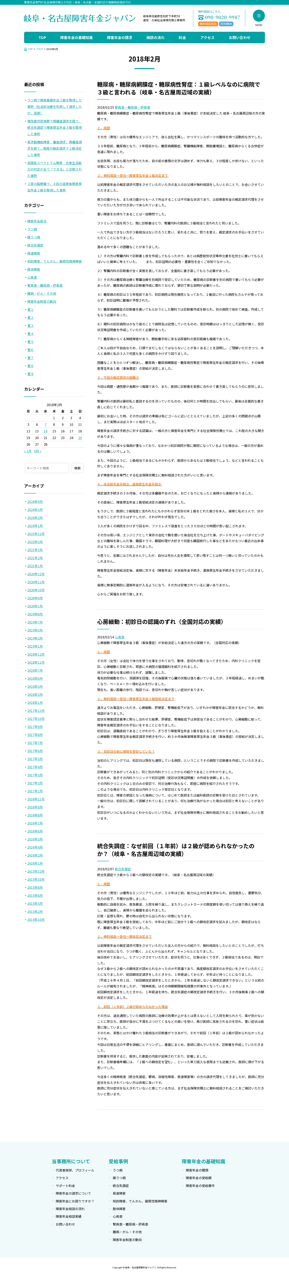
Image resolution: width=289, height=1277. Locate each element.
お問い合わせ (239, 37)
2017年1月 (35, 791)
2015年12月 (36, 871)
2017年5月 (35, 758)
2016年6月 (35, 831)
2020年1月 (35, 606)
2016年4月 (35, 847)
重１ (30, 309)
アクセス (207, 37)
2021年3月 (35, 549)
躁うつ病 (33, 237)
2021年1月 (35, 565)
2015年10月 (36, 879)
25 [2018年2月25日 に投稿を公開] (80, 437)
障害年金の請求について (73, 1193)
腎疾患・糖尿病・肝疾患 (132, 107)
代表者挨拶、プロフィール (75, 1170)
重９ (30, 373)
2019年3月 (35, 630)
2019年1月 (35, 646)
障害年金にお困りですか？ (75, 1201)
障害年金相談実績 (68, 1216)
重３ (30, 325)
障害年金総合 (37, 221)
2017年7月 (35, 742)
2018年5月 (35, 686)
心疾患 (119, 637)
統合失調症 (123, 868)
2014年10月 (36, 919)
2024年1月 (35, 525)
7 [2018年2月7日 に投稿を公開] (46, 424)
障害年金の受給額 (199, 1178)
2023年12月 (36, 533)
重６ (30, 349)
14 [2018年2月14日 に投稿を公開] (45, 431)
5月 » (37, 451)
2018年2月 (35, 694)
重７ (30, 357)
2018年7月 (35, 670)
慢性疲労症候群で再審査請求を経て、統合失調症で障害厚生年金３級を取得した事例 (54, 127)
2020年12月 (36, 573)
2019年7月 (35, 622)
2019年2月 (35, 638)
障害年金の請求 (119, 37)
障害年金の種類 (197, 1170)
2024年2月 (35, 517)
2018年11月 (36, 662)
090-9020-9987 (222, 17)
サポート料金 (65, 1185)
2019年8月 (35, 614)
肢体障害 (33, 269)
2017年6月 (35, 750)
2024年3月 (35, 509)
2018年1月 (35, 702)
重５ (30, 341)
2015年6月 (35, 895)
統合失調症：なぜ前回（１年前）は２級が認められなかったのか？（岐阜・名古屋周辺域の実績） (175, 850)
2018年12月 (36, 654)
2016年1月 (35, 863)
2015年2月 (35, 911)
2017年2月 (35, 782)
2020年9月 (35, 598)
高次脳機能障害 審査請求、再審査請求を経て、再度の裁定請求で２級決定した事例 (54, 148)
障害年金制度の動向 (41, 301)
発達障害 (33, 253)
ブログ (39, 49)
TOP (42, 37)
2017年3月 (35, 774)
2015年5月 (35, 903)
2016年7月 (35, 823)
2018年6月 (35, 678)
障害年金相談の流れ (70, 1208)
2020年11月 (36, 582)
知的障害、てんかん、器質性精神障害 (54, 261)
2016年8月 (35, 815)
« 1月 (28, 451)
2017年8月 (35, 734)
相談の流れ (156, 37)
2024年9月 (35, 501)
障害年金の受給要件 (200, 1185)
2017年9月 (35, 726)
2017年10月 (36, 718)
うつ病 (32, 229)
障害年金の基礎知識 (76, 37)
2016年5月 (35, 839)
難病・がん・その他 (41, 293)
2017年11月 (36, 710)
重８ (30, 365)
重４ (30, 333)
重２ (30, 317)
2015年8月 (35, 887)
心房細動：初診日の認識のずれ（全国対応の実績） (161, 622)
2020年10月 (36, 590)
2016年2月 (35, 855)
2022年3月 (35, 541)
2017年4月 (35, 766)
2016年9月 (35, 807)
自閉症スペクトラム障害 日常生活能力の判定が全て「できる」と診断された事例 (54, 169)
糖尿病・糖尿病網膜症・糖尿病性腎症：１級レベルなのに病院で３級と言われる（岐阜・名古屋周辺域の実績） (178, 88)
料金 (182, 37)
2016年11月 (36, 799)
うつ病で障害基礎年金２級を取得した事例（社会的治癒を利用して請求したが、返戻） (54, 106)
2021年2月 (35, 557)
